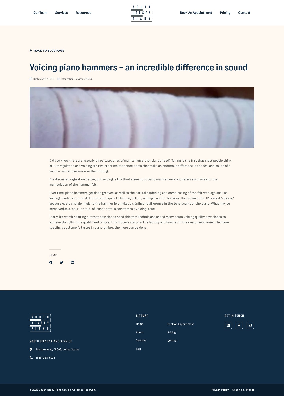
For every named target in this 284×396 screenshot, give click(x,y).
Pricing (225, 13)
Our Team (40, 13)
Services (61, 13)
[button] (50, 262)
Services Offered (83, 79)
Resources (83, 13)
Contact (244, 13)
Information (67, 79)
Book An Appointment (196, 13)
